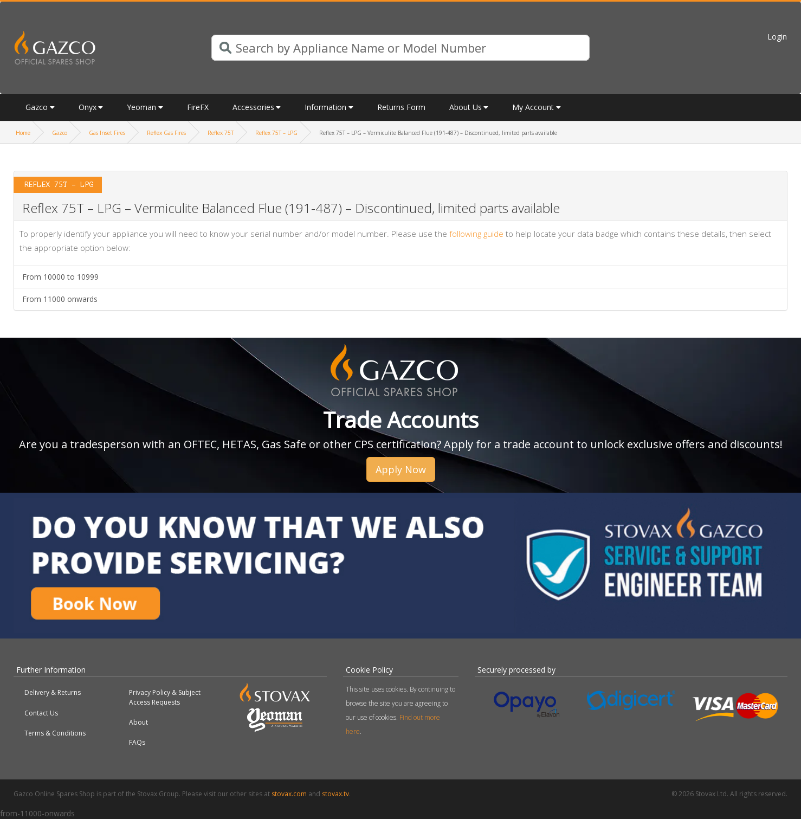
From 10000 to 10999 (60, 277)
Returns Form (401, 107)
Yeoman (141, 107)
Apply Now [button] (401, 469)
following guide (476, 233)
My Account (533, 107)
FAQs (137, 742)
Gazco (36, 107)
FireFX (198, 107)
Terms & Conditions (55, 733)
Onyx (87, 107)
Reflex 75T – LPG (276, 133)
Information (325, 107)
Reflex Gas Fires (166, 133)
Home (23, 133)
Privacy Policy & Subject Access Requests (165, 697)
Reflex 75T (221, 133)
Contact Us (41, 713)
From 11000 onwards (60, 299)
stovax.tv (335, 793)
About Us (465, 107)
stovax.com (289, 793)
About (138, 722)
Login (777, 36)
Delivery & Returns (52, 692)
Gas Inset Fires (107, 133)
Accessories (253, 107)
